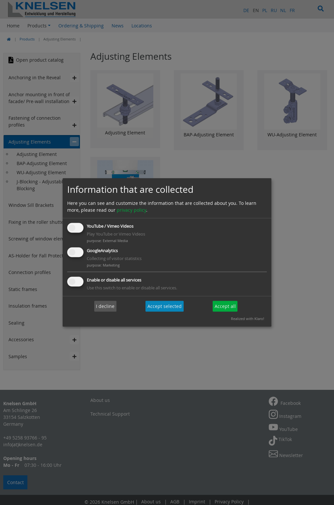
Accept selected (164, 306)
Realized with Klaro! (247, 318)
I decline (105, 306)
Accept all (225, 306)
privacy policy (131, 210)
